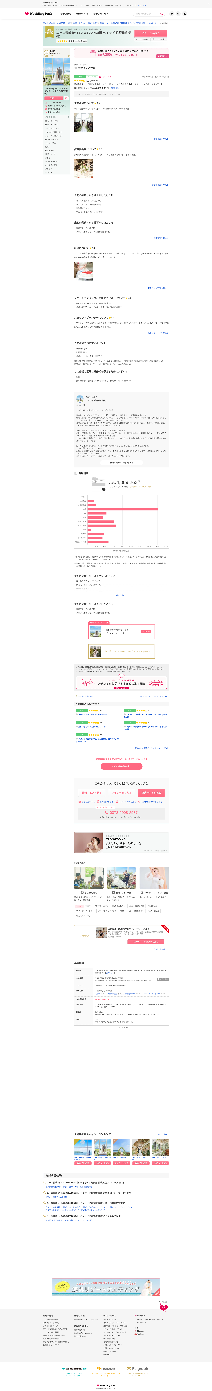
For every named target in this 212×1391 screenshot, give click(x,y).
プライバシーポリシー (111, 1335)
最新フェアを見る (52, 112)
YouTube (140, 1334)
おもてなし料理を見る (157, 288)
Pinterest (140, 1331)
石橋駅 (97, 994)
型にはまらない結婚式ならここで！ (92, 727)
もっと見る (163, 1134)
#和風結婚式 (152, 906)
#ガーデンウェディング (107, 911)
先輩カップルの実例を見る (55, 106)
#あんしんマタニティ (84, 916)
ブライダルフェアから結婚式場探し (56, 1342)
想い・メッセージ (52, 161)
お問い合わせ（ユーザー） (113, 1345)
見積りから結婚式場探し (52, 1339)
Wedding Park (106, 1385)
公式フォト (52, 121)
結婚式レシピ (82, 13)
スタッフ (157, 84)
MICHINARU (141, 1323)
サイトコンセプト (109, 1320)
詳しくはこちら (140, 5)
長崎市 (97, 29)
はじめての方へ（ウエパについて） (116, 1323)
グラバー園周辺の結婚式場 (56, 1197)
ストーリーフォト (52, 128)
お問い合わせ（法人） (111, 1348)
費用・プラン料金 (52, 140)
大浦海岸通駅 (130, 994)
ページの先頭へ (163, 1307)
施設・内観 (49, 150)
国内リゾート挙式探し (51, 1323)
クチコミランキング (50, 1326)
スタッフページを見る (157, 333)
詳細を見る (115, 88)
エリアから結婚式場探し (52, 1320)
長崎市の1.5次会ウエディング (93, 1210)
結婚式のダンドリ (101, 13)
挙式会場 (79, 84)
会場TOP (48, 172)
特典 (47, 147)
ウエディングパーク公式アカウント (150, 1320)
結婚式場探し (66, 13)
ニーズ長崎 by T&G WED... (102, 1158)
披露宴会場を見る (159, 185)
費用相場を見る (160, 238)
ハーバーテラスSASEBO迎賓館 (82, 1158)
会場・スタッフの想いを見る (121, 463)
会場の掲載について (110, 1342)
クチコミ (51, 117)
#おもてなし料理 (118, 906)
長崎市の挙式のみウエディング (94, 1207)
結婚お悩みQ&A (80, 1336)
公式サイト (110, 973)
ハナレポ (54, 132)
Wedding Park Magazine (83, 1333)
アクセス (48, 169)
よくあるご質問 (51, 165)
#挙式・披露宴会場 (136, 906)
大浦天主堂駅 (112, 994)
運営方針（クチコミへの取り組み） (116, 1326)
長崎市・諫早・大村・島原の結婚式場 (77, 1187)
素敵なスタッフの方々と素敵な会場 (92, 715)
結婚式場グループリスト (52, 1345)
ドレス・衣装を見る (126, 802)
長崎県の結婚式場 (53, 1187)
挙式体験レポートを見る (150, 802)
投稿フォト (52, 124)
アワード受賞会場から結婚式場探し (56, 1329)
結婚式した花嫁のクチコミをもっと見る (152, 748)
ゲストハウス (61, 29)
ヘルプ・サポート (109, 1351)
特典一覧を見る (162, 949)
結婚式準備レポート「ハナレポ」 (86, 1320)
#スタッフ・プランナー (85, 911)
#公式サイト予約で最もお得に (91, 906)
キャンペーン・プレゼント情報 (114, 1332)
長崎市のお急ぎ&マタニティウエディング (62, 1210)
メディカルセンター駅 (152, 994)
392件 (77, 41)
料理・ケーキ (50, 154)
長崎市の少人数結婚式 (71, 1207)
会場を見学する (86, 802)
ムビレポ (54, 136)
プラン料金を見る (52, 109)
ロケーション (142, 84)
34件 (85, 41)
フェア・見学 (50, 143)
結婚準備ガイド (80, 1330)
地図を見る (163, 979)
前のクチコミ (145, 696)
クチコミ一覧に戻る (85, 696)
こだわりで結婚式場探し (52, 1332)
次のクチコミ (159, 696)
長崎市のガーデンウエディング (121, 1207)
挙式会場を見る (160, 139)
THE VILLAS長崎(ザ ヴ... (120, 1158)
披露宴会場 (94, 84)
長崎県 (91, 29)
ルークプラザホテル (159, 1157)
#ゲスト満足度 (153, 911)
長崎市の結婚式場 (53, 1207)
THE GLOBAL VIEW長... (139, 1158)
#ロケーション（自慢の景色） (132, 911)
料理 (128, 84)
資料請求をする (105, 802)
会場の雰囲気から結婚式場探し (54, 1335)
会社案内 (106, 1355)
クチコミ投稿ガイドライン (113, 1329)
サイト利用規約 (109, 1339)
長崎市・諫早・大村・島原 (77, 29)
